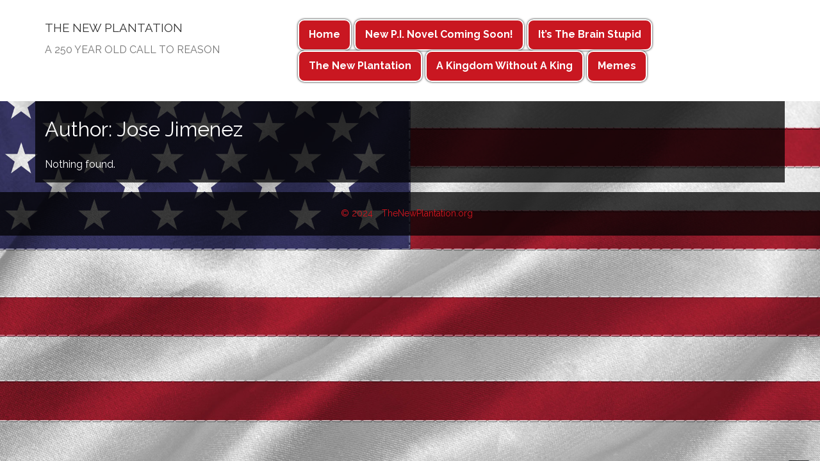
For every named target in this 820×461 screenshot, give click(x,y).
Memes (617, 66)
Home (324, 34)
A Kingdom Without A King (504, 66)
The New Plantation (360, 66)
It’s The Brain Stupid (589, 34)
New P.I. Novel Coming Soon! (439, 34)
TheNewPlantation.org (427, 213)
